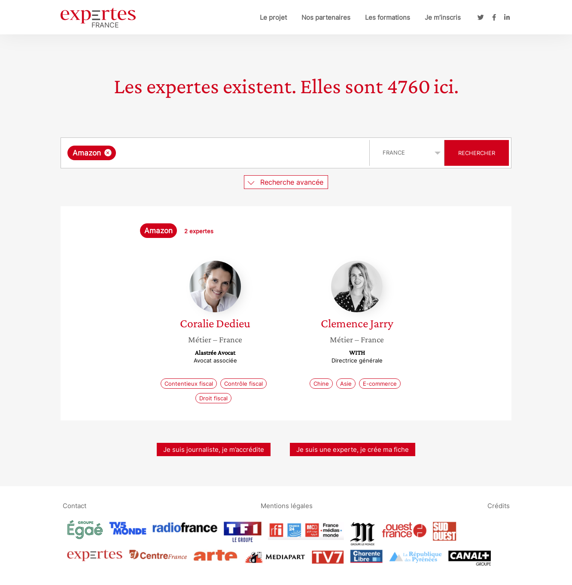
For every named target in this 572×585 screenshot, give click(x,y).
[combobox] (216, 153)
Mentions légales (287, 505)
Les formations (387, 17)
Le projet (273, 17)
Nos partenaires (325, 17)
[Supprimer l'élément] (108, 152)
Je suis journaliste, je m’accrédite (213, 449)
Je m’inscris (443, 17)
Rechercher (476, 152)
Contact (74, 505)
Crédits (498, 505)
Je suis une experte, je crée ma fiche (352, 449)
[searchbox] (206, 153)
